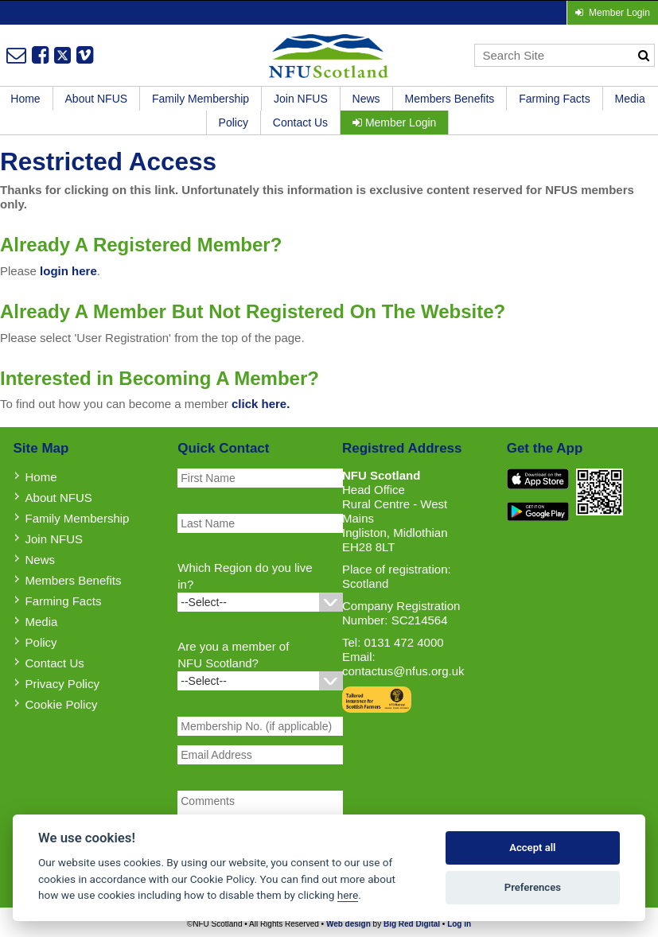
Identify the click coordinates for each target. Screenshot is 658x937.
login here (68, 271)
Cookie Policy (61, 704)
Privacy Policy (62, 683)
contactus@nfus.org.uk (403, 671)
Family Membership (200, 98)
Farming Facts (554, 98)
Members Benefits (450, 98)
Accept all (532, 847)
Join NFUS (301, 98)
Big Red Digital (412, 924)
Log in (459, 924)
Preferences (532, 887)
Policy (233, 122)
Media (630, 98)
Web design (348, 924)
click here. (261, 403)
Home (41, 477)
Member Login (394, 122)
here (347, 894)
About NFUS (96, 98)
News (366, 98)
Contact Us (300, 122)
